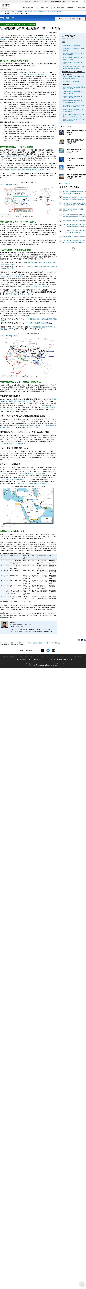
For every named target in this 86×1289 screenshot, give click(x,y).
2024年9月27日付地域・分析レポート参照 (14, 156)
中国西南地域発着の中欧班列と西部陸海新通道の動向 (29, 320)
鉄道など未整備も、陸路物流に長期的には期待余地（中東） (28, 400)
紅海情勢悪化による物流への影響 (72, 45)
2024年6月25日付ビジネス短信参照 (12, 276)
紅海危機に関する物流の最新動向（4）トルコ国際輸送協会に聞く (74, 101)
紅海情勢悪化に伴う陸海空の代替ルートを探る (73, 63)
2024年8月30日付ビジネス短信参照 (33, 473)
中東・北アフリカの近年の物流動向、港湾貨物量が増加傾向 (73, 53)
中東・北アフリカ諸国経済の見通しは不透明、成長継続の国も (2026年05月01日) (74, 241)
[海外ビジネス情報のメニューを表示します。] (28, 8)
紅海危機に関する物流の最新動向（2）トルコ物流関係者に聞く (74, 92)
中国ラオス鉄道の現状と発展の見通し (39, 323)
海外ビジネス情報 (9, 11)
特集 (30, 11)
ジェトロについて (26, 1)
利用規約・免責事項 (29, 657)
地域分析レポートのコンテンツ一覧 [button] (70, 19)
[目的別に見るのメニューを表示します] (71, 8)
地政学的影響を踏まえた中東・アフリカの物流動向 (47, 11)
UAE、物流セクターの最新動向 (71, 81)
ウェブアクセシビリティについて (58, 657)
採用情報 (6, 657)
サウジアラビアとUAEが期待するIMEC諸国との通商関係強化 (73, 119)
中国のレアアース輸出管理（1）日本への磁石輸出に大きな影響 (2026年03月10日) (74, 198)
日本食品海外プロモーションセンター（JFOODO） (43, 659)
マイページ (66, 1)
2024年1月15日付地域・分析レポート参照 (34, 483)
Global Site (45, 1)
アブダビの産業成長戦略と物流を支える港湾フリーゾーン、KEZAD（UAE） (73, 115)
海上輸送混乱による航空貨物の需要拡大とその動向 (73, 49)
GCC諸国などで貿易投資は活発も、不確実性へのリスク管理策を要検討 (73, 67)
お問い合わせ (36, 1)
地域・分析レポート (21, 11)
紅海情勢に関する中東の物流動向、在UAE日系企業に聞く (28, 170)
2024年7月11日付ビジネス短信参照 (33, 75)
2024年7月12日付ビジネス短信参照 (36, 286)
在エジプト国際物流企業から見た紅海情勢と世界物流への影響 (73, 77)
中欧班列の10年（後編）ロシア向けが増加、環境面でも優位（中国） (29, 267)
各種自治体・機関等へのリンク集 (64, 659)
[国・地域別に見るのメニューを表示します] (59, 8)
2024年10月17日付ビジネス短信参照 (12, 479)
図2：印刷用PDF (10, 336)
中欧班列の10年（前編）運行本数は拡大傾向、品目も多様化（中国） (29, 263)
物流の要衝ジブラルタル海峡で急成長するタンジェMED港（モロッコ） (73, 106)
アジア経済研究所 (56, 1)
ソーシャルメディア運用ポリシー (76, 657)
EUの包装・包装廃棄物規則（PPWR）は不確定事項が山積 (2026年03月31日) (74, 192)
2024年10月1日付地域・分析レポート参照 (18, 294)
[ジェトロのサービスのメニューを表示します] (43, 8)
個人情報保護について (42, 657)
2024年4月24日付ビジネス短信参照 (12, 443)
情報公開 (20, 657)
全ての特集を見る (65, 183)
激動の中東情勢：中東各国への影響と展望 (74, 221)
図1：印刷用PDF (10, 184)
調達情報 (13, 657)
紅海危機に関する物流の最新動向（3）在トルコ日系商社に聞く (74, 96)
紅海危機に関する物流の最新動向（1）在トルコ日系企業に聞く (74, 87)
